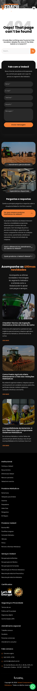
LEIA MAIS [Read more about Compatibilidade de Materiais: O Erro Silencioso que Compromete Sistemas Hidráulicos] (5, 446)
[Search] (32, 51)
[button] (34, 8)
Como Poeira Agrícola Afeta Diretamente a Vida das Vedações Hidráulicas (18, 376)
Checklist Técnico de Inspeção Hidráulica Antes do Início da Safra (18, 324)
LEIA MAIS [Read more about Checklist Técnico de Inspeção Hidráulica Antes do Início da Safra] (5, 340)
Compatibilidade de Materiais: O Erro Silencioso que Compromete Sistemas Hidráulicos (17, 430)
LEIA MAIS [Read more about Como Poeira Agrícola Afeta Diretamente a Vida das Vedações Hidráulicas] (5, 394)
